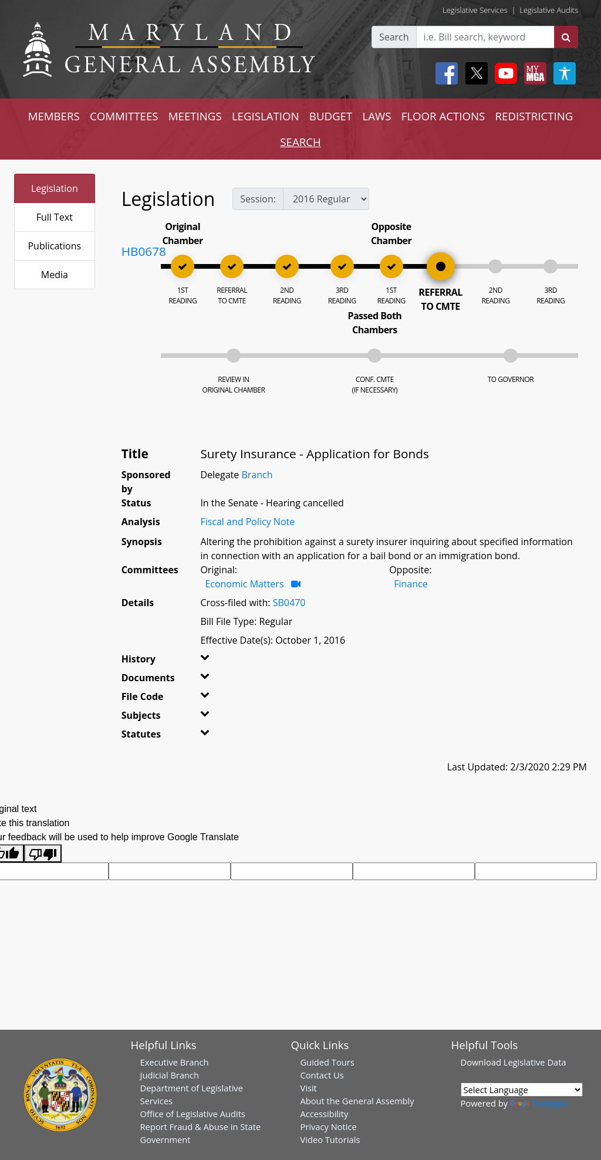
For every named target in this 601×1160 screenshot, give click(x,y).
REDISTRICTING (534, 116)
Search (394, 37)
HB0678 (143, 251)
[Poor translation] (43, 853)
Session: (258, 198)
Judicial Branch (170, 1075)
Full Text (54, 217)
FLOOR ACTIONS (443, 116)
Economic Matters (244, 583)
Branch (256, 474)
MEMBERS (54, 116)
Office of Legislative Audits (192, 1114)
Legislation (54, 188)
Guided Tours (327, 1062)
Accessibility (324, 1114)
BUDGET (330, 116)
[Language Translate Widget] (522, 1090)
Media (54, 274)
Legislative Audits (548, 10)
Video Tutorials (330, 1139)
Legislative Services (475, 10)
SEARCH (300, 141)
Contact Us (322, 1075)
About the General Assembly (357, 1101)
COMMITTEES (124, 116)
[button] (211, 661)
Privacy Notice (328, 1126)
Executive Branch (174, 1062)
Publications (54, 245)
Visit (308, 1088)
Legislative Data (535, 1062)
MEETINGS (195, 116)
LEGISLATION (265, 116)
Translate (539, 1103)
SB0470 (289, 602)
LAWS (376, 116)
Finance (410, 583)
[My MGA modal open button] (532, 73)
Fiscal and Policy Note (247, 521)
